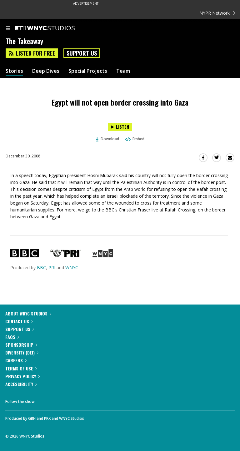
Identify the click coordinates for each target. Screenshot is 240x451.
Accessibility (21, 384)
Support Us (82, 53)
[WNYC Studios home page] (52, 28)
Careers (16, 360)
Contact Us (19, 321)
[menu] (8, 29)
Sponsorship (21, 344)
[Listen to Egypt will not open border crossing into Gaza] (120, 127)
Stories (14, 71)
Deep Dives (45, 71)
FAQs (12, 337)
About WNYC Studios (28, 313)
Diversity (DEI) (21, 352)
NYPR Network (217, 13)
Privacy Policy (22, 376)
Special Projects (87, 71)
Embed (134, 138)
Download (107, 138)
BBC (41, 267)
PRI (51, 267)
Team (123, 71)
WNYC (71, 267)
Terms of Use (21, 368)
